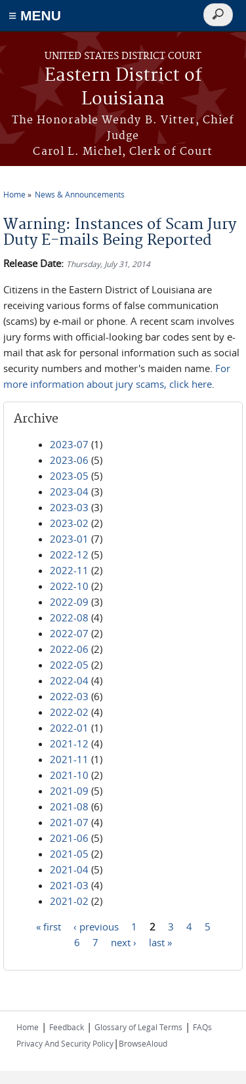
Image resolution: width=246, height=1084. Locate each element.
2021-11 (69, 759)
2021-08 (69, 806)
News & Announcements (80, 194)
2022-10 (69, 586)
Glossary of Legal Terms (138, 1027)
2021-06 (69, 837)
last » (160, 942)
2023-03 (69, 507)
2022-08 (69, 617)
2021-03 (69, 885)
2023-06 (69, 460)
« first (48, 926)
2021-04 (69, 869)
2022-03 (69, 696)
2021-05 (69, 853)
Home (14, 194)
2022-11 (69, 570)
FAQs (202, 1027)
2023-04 (69, 491)
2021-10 (69, 775)
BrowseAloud (143, 1043)
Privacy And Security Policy (64, 1043)
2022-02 (69, 712)
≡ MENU (35, 15)
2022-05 (69, 664)
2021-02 (69, 900)
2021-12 (69, 743)
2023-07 (69, 444)
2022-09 (69, 601)
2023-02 (69, 523)
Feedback (66, 1027)
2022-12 (69, 554)
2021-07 (69, 822)
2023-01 (69, 538)
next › (123, 942)
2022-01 (69, 727)
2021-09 (69, 790)
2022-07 (69, 633)
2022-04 (69, 680)
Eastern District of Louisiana (123, 87)
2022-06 (69, 649)
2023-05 (69, 475)
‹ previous (96, 926)
